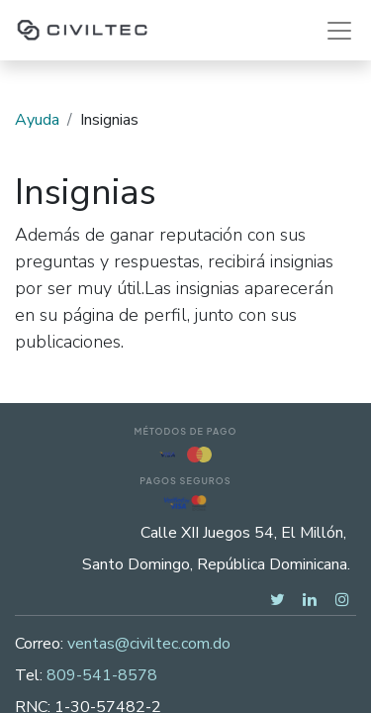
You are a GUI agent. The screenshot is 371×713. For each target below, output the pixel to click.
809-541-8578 (101, 675)
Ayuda (37, 120)
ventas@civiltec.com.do (149, 644)
